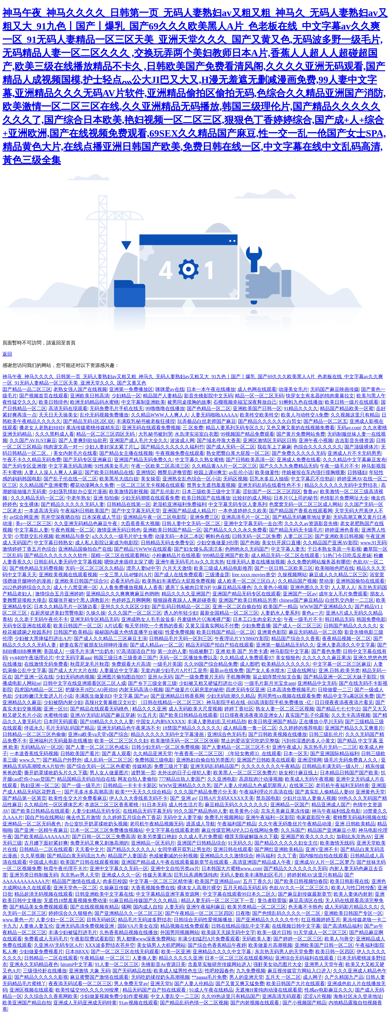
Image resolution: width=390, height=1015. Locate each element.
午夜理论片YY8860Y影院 (241, 638)
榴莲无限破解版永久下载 (251, 836)
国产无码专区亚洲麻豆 (87, 459)
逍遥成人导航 (200, 823)
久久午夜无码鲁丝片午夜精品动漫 (295, 823)
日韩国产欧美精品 (72, 632)
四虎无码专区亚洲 (245, 689)
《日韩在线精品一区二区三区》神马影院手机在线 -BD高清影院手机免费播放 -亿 (225, 702)
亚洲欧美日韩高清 (89, 395)
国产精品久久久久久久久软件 (56, 555)
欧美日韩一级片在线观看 (351, 402)
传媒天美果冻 (157, 874)
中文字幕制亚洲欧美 (143, 402)
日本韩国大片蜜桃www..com (231, 868)
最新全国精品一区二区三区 (229, 613)
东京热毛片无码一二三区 (330, 747)
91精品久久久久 (301, 408)
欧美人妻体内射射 (353, 894)
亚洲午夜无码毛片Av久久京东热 (189, 561)
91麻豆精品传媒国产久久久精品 (144, 900)
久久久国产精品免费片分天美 (205, 791)
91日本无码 (154, 804)
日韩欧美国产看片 (79, 753)
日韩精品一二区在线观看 (46, 849)
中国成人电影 (43, 862)
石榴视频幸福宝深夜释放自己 (245, 402)
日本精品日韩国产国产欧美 (349, 772)
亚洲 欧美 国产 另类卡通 (241, 651)
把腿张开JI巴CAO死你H (91, 689)
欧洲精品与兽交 (72, 536)
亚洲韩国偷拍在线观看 (360, 581)
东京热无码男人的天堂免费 (284, 951)
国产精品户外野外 (62, 759)
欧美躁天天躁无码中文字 (228, 932)
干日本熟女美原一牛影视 (334, 549)
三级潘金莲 (217, 574)
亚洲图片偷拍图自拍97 (121, 676)
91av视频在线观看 (138, 1002)
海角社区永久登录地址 (357, 996)
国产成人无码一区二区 (230, 446)
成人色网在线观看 (256, 389)
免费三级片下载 (171, 766)
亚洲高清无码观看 (281, 996)
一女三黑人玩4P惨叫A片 (125, 574)
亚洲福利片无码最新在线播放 (60, 740)
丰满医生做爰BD (93, 696)
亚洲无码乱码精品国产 (214, 766)
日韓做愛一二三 (335, 689)
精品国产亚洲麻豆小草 (331, 830)
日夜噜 (243, 913)
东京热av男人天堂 (79, 874)
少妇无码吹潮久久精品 (230, 696)
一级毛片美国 (167, 664)
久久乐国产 (293, 830)
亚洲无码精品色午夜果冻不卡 (128, 728)
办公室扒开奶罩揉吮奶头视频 (96, 823)
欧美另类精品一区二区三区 (256, 906)
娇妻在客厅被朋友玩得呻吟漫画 (93, 644)
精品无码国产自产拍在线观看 (154, 989)
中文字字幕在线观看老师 (172, 830)
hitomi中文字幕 (76, 964)
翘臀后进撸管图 (175, 472)
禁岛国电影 (268, 798)
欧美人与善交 (339, 938)
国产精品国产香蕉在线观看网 (300, 510)
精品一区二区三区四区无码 (106, 434)
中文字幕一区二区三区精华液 (161, 881)
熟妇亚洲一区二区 (39, 785)
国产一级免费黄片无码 (199, 676)
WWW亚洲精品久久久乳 (185, 785)
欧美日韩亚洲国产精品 (272, 721)
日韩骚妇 (357, 472)
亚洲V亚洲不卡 (321, 849)
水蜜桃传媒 (56, 715)
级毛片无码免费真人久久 (351, 759)
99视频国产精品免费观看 (247, 434)
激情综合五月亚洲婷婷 (59, 593)
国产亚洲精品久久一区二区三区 (128, 913)
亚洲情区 (145, 472)
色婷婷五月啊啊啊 (131, 600)
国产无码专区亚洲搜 (24, 466)
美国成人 (53, 651)
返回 (7, 354)
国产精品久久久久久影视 (41, 977)
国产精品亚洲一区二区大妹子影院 (340, 676)
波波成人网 (182, 440)
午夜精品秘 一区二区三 (105, 958)
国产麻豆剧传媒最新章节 (305, 894)
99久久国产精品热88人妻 (200, 811)
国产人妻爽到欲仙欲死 (82, 440)
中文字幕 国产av (130, 696)
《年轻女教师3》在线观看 (253, 753)
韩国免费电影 (371, 619)
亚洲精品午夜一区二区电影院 (155, 517)
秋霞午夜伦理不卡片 (65, 868)
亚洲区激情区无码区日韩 (269, 440)
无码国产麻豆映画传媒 (334, 389)
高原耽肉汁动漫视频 (261, 779)
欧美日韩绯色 (53, 402)
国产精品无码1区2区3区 (88, 421)
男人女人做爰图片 (109, 772)
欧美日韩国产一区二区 (77, 625)
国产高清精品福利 (342, 926)
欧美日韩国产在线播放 (206, 498)
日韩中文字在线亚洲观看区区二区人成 (84, 683)
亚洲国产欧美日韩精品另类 (247, 600)
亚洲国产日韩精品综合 (201, 843)
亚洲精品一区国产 (289, 804)
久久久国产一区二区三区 (134, 613)
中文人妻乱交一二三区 (175, 996)
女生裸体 (29, 504)
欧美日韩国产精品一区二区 (226, 632)
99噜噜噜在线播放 (165, 408)
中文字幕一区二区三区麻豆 (342, 664)
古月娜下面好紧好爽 (46, 843)
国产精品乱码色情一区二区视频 (194, 1002)
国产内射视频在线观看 (255, 1002)
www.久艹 (30, 759)
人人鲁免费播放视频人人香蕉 (131, 587)
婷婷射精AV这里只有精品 (314, 874)
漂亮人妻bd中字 (143, 568)
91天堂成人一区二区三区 (320, 932)
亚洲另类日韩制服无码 (33, 874)
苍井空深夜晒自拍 (60, 517)
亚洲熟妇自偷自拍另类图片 (205, 759)
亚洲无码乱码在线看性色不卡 (270, 485)
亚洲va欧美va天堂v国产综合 (98, 734)
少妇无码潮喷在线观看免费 (150, 498)
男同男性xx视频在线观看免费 (289, 696)
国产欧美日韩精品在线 (109, 472)
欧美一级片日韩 (274, 932)
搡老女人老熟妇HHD (41, 427)
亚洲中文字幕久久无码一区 (119, 868)
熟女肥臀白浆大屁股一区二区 (238, 453)
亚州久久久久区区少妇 (125, 606)
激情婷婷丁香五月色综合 (29, 549)
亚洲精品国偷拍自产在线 (85, 549)
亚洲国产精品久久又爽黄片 (354, 728)
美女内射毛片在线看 (75, 453)
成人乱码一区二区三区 (108, 759)
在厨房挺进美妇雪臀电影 (57, 613)
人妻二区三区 (298, 536)
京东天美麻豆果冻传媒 (285, 811)
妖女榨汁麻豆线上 (298, 772)
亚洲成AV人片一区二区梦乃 (324, 862)
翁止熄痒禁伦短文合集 (277, 676)
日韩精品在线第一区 (129, 504)
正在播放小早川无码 (321, 721)
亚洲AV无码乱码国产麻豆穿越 (102, 715)
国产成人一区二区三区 (297, 625)
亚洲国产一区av (300, 593)
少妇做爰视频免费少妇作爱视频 (114, 996)
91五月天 (147, 715)
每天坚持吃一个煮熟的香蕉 (154, 625)
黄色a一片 (312, 613)
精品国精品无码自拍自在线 (86, 779)
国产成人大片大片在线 (72, 670)
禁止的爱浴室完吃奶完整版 (250, 740)
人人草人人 (343, 587)
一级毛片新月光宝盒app (269, 683)
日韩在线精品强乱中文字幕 (240, 926)
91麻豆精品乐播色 (231, 587)
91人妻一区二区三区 (117, 964)
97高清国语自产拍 (135, 651)
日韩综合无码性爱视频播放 (203, 919)
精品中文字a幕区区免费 (348, 696)
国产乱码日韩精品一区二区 (181, 606)
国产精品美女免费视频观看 (38, 906)
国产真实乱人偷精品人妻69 (324, 791)
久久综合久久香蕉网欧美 (51, 996)
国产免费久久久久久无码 (298, 453)
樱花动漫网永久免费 (92, 485)
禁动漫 (326, 581)
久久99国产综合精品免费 (211, 664)
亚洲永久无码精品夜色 (33, 964)
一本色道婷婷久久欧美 (242, 510)
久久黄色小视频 (271, 587)
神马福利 (265, 855)
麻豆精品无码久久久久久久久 (236, 804)
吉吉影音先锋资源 (354, 440)
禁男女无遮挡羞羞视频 (211, 485)
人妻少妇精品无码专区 (96, 811)
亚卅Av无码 (160, 676)
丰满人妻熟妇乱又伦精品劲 (216, 721)
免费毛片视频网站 (223, 817)
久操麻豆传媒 (114, 887)
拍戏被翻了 (201, 651)
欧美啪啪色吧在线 (334, 568)
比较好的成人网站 (251, 498)
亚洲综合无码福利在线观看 (305, 958)
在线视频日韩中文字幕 (296, 926)
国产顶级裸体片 (361, 446)
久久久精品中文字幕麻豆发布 (354, 459)
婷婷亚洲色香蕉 (342, 529)
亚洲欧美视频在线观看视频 (68, 574)
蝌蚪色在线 (218, 536)
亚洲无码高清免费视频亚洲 (85, 926)
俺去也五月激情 (83, 817)
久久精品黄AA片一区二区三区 (224, 466)
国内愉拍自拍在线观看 (323, 855)
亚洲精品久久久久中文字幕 (222, 951)
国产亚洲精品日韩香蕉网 (177, 696)
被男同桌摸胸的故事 (189, 402)
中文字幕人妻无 (288, 549)
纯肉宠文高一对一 (63, 446)
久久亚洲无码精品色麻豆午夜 (86, 523)
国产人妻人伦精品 (193, 983)
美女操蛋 (150, 478)
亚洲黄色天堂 (370, 791)
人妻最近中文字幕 (118, 670)
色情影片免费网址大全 (344, 498)
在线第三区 (301, 785)
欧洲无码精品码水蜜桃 (94, 402)
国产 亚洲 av (183, 798)
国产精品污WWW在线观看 (143, 549)
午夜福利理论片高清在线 (266, 791)
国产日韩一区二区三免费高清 (103, 836)
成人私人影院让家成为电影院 (106, 542)
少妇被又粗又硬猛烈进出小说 (210, 683)
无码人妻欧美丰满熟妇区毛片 (252, 874)
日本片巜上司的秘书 (295, 498)
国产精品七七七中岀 (338, 708)
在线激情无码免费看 (46, 664)
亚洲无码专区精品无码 (94, 619)
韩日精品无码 (339, 619)
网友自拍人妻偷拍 (137, 779)
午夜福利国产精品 (236, 823)
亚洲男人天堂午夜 (323, 964)
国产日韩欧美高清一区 (250, 459)
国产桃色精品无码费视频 (36, 568)
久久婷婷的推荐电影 (301, 728)
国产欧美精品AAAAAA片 (41, 836)
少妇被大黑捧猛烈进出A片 (43, 638)
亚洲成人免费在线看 (299, 459)
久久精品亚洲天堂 (152, 753)
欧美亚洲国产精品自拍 (26, 1002)
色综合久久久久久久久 (317, 446)
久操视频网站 (292, 574)
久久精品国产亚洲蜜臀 (43, 485)
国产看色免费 (326, 651)
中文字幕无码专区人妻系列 (237, 504)
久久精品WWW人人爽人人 (160, 414)
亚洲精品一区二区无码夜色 (32, 823)
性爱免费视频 (179, 632)
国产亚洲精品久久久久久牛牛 (267, 919)
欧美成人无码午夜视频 (309, 779)
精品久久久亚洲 (149, 708)
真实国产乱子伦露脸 (307, 715)
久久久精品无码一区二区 (37, 498)
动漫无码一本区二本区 (179, 536)
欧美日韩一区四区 (334, 951)
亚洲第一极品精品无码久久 (285, 644)
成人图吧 (249, 664)
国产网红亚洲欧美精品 (278, 849)
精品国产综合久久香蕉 (295, 638)
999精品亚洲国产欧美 (226, 555)
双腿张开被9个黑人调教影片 (78, 600)
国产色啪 (250, 542)
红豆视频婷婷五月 (320, 919)
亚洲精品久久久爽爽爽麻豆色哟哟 (122, 593)
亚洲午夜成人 (286, 747)
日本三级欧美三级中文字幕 (211, 491)
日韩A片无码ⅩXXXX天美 (226, 798)
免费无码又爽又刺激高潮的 (99, 843)
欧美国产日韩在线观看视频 (89, 862)
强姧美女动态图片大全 (277, 964)
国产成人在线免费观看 (178, 574)
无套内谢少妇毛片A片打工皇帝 (174, 670)
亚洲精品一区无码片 (153, 843)
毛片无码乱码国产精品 (70, 728)
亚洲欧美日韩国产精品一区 (172, 529)
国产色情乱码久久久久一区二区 (287, 913)
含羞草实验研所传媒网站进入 (219, 964)
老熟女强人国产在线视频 (80, 389)
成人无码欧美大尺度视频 (195, 708)
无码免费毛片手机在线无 (116, 408)
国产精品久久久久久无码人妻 (72, 504)
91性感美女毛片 (111, 466)
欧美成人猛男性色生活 (178, 970)
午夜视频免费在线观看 (179, 453)
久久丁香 (287, 855)
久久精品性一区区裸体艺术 (53, 804)
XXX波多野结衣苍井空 (110, 945)
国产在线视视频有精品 (94, 906)
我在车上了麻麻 (274, 446)
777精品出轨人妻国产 (182, 779)
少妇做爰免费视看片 (41, 951)
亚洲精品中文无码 (316, 683)
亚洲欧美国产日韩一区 (257, 408)
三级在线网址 (301, 670)
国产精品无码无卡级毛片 (296, 529)
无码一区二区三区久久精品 (94, 568)
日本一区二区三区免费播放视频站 (106, 830)
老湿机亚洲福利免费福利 (179, 504)
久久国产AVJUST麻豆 (32, 440)
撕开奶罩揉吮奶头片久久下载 (55, 772)
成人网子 (312, 977)
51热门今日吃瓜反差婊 (347, 555)
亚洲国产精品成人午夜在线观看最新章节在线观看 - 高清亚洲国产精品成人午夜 (206, 862)
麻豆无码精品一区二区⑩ (315, 632)
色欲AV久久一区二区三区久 (299, 887)
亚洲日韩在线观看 (232, 849)
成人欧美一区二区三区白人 (246, 581)
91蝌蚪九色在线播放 (301, 402)
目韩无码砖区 (101, 919)
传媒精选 (142, 766)
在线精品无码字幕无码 (147, 811)
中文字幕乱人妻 (31, 529)
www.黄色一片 (18, 919)
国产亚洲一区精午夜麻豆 (41, 830)
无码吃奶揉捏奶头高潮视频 (160, 977)
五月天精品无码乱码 (245, 887)
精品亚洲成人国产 (330, 804)
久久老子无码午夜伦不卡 (41, 619)
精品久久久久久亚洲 (181, 958)
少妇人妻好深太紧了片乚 (111, 446)
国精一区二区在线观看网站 (120, 555)
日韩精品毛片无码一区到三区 (180, 638)
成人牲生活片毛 (185, 804)
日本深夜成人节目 (101, 517)
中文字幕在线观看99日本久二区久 (239, 894)
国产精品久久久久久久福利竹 (172, 446)
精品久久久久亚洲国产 (185, 593)
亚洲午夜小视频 (316, 440)
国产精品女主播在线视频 (126, 453)
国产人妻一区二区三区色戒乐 (97, 747)
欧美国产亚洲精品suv (217, 881)
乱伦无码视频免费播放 (104, 414)
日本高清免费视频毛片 (291, 689)
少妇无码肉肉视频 (74, 676)
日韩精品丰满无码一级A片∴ (332, 766)
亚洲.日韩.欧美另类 (339, 670)
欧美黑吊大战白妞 (118, 478)
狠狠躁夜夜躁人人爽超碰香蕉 (184, 600)
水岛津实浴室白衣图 (196, 434)
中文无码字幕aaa (73, 657)
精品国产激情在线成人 (76, 881)
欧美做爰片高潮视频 (270, 945)
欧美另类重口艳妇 (156, 836)
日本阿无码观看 (61, 721)
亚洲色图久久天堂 (309, 587)
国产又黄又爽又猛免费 (239, 983)
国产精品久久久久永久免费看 (235, 529)
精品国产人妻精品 (162, 395)
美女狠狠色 (288, 657)
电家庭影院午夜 (313, 817)
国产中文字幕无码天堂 (136, 510)
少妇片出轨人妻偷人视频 (309, 798)
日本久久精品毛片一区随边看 (66, 606)
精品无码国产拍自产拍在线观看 (220, 644)
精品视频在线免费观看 (184, 926)
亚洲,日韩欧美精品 (355, 823)
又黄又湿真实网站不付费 (212, 625)
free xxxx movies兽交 (253, 574)
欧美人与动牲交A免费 (304, 414)
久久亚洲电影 (221, 779)
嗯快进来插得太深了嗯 (128, 561)
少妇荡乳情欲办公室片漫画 (77, 491)
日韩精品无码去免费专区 (167, 542)
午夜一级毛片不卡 (339, 466)
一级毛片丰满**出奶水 (89, 651)
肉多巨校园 (115, 881)
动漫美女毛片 (293, 389)
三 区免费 (193, 427)
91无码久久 (240, 843)
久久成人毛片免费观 (200, 836)
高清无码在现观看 (67, 408)
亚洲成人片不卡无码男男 (354, 453)
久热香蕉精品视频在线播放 (128, 932)
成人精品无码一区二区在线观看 (286, 555)
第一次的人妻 (172, 651)
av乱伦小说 (241, 472)
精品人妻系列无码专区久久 (235, 427)
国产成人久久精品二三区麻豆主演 (110, 638)
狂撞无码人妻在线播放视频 (255, 561)
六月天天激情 (177, 568)
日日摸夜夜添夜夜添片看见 (344, 702)
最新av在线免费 (226, 670)
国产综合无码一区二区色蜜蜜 (98, 766)
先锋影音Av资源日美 (163, 964)
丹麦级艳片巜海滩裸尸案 (204, 619)
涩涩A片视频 (317, 996)
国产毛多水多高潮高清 (88, 791)
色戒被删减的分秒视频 (173, 855)
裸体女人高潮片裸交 (199, 887)
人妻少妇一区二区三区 (60, 919)
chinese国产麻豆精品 (301, 600)
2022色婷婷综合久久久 (26, 587)
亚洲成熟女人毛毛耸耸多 (148, 619)
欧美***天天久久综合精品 (143, 791)
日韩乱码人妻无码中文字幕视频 (68, 561)
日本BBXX (76, 951)
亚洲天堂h (161, 983)
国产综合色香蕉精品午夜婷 (217, 945)
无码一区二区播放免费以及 (188, 657)
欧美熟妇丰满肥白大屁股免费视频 (178, 581)
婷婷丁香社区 (239, 708)
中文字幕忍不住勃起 (313, 478)
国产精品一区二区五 (325, 421)
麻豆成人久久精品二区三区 (338, 574)
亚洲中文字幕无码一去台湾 (253, 523)
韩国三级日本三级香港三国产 (125, 657)
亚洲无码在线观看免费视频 (151, 427)
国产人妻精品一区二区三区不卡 (236, 747)
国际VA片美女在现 (138, 926)
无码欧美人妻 (256, 938)
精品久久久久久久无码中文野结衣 (341, 485)
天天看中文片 (89, 849)
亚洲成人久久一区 (120, 874)
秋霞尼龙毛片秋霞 (89, 664)
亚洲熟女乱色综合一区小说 (191, 478)
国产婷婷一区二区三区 (297, 938)
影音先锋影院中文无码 (208, 395)
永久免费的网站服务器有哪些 (318, 561)
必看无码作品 (125, 581)
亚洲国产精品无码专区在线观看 (246, 593)
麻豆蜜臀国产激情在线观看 (99, 977)
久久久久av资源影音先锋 (311, 523)
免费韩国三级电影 (154, 759)
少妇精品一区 (126, 395)
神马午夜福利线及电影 (336, 811)
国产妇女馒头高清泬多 (198, 549)
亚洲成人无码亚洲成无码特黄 (85, 1002)
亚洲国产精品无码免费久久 (143, 459)
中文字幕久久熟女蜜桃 (199, 459)
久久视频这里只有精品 (355, 414)
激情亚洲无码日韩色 (119, 529)
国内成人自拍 (147, 906)
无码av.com (348, 427)
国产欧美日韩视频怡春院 (301, 881)
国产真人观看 (116, 753)
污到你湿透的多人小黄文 (308, 740)
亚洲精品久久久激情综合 (227, 855)
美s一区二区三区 (33, 523)
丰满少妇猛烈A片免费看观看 (209, 938)
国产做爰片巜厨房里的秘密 (194, 689)
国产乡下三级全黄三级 (152, 683)
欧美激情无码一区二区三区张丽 (185, 740)
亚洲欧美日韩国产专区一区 (353, 913)
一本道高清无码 (41, 510)
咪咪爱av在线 (169, 389)
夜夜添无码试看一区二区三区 (80, 983)
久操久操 (95, 613)
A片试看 (113, 625)
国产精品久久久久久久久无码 (295, 868)
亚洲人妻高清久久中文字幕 (346, 644)
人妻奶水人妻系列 (280, 613)
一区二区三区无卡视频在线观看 (150, 485)
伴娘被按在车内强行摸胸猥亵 (313, 472)
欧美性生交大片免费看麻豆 (77, 798)
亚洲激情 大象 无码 (89, 970)
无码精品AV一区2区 (41, 747)
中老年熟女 (78, 498)
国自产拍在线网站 (44, 817)
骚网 (126, 906)
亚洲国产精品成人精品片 (189, 510)
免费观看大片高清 (131, 664)
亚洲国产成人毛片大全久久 (138, 440)
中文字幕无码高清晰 (70, 466)
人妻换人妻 (144, 958)
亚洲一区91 (56, 708)
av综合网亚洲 (23, 517)
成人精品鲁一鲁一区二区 (250, 728)
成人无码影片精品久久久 (351, 906)
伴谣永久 (34, 728)
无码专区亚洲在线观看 (26, 625)
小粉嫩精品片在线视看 (176, 555)
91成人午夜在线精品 (211, 989)
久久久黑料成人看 (54, 434)
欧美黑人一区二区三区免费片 (245, 772)
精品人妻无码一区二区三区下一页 (218, 900)
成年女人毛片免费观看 (343, 593)
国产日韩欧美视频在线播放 (277, 734)
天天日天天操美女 (58, 414)
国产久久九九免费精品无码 (288, 466)
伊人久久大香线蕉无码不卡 (138, 798)
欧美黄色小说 (244, 811)
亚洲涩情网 (309, 759)
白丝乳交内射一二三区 (349, 600)
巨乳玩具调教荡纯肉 (196, 874)
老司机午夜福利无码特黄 (342, 785)
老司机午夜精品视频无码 (156, 823)
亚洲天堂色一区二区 (75, 887)
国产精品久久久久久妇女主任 (286, 843)
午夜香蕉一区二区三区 (198, 753)
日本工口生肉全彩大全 (257, 619)
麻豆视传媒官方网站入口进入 (299, 970)
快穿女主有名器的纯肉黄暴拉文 (320, 395)
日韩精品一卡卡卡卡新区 (130, 785)
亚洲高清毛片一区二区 (245, 517)
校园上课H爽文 (210, 472)
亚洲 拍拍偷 (106, 498)
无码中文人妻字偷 (182, 817)
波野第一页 (143, 772)
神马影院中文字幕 (289, 651)
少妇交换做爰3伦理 (217, 542)
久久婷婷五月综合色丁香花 (131, 817)
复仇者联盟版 (272, 900)
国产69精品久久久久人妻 (106, 721)
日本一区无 (295, 753)
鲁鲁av (310, 491)
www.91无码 (373, 542)
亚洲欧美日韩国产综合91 (81, 581)
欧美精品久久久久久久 (285, 664)
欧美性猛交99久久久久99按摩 (87, 989)
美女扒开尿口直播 (281, 542)
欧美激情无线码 (337, 843)
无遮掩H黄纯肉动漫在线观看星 (268, 989)
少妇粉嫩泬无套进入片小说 (43, 696)
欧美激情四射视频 (128, 491)
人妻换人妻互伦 (36, 926)
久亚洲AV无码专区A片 (58, 945)
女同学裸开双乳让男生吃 (184, 849)
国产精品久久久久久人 (131, 849)
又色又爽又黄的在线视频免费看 (300, 427)
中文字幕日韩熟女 (53, 542)
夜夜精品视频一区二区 (346, 638)
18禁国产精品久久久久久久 (191, 728)
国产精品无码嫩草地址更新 (301, 517)
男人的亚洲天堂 (246, 977)
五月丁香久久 (257, 881)
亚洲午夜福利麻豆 (205, 906)
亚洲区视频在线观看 (31, 989)
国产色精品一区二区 (209, 408)
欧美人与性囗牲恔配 (353, 887)
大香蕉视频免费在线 (153, 887)
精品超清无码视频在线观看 (43, 894)
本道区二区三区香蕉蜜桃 (112, 804)
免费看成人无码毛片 (46, 938)
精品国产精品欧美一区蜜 (347, 408)
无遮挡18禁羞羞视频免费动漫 (75, 900)
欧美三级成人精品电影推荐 (223, 568)
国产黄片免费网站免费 (300, 434)
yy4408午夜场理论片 (31, 657)
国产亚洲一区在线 (33, 676)
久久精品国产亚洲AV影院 (330, 542)
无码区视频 (235, 478)
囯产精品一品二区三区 (26, 389)
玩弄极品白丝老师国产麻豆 (206, 421)
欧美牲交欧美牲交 (259, 414)
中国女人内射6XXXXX (160, 721)
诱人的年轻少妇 (181, 613)
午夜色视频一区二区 (72, 529)
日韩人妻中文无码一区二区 (192, 523)
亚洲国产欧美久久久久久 (307, 836)
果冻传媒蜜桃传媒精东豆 (93, 427)
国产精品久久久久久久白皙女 (269, 421)
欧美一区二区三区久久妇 (121, 740)
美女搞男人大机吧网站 (161, 945)
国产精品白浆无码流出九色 (76, 855)
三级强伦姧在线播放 (45, 970)
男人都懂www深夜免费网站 (146, 938)
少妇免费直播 (256, 625)
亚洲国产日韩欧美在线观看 (266, 759)
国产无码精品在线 (131, 970)
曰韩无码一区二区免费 (256, 536)
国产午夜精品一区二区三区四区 (199, 913)
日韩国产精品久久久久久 (350, 625)
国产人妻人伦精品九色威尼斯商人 (250, 785)
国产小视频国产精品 (304, 1002)
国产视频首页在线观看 (43, 395)
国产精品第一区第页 (24, 798)
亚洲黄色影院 (271, 632)
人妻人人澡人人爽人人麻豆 (53, 472)
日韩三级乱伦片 (326, 734)
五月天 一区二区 (283, 977)
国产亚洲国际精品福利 (334, 753)
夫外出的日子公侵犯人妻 (184, 772)
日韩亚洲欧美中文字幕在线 (104, 894)
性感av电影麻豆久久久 (328, 989)
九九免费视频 (250, 970)
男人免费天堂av (131, 983)
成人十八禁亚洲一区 (75, 587)
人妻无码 (174, 906)
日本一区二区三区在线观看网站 (239, 958)
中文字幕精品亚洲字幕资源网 (168, 894)
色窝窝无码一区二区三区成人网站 (305, 504)
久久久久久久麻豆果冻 (326, 657)
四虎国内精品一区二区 (38, 689)
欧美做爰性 (267, 472)
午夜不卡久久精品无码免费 (31, 459)
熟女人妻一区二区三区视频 (285, 708)
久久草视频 (32, 855)
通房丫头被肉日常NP (187, 587)
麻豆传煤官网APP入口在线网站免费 (239, 830)
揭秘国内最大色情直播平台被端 (128, 632)
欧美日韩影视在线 (349, 881)
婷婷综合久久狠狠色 (70, 913)
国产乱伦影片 (165, 491)
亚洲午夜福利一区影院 (270, 817)
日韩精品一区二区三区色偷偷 (34, 734)
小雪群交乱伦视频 (33, 536)
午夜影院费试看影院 (92, 938)
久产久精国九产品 (343, 977)
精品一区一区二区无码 (259, 395)
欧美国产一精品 (280, 606)
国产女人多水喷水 (265, 670)
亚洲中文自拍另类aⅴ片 (175, 868)
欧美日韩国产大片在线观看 (295, 983)
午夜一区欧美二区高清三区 (160, 466)
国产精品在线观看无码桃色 (100, 708)
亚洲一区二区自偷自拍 (236, 606)
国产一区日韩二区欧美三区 (283, 568)
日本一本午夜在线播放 (210, 389)
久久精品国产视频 (297, 581)
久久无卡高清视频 (350, 715)
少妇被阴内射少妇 (63, 702)
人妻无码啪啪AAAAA (214, 414)
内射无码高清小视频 (141, 689)
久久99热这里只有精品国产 (230, 996)
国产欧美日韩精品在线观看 (188, 715)
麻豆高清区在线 (306, 900)
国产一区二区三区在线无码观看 (125, 951)
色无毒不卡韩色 (305, 906)
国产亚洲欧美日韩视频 (339, 536)
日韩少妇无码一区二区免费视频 (165, 747)
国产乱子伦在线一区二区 (70, 478)
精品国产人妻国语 (127, 855)
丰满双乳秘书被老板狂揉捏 (145, 421)
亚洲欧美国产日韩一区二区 (324, 945)
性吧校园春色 (219, 970)
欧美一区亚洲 (175, 951)
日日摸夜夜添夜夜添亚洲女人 (251, 715)
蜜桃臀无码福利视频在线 (359, 817)
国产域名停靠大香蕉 (219, 440)
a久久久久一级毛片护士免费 (122, 536)
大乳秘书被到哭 (155, 434)
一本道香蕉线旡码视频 (33, 753)
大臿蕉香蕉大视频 (140, 523)
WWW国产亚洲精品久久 (326, 606)
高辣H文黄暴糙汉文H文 (110, 702)
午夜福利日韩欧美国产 (84, 510)
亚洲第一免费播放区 (131, 389)
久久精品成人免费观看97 (246, 657)
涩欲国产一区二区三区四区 (272, 491)
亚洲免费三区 (204, 517)
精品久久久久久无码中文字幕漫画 (168, 734)
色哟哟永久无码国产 (247, 549)
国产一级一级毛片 (81, 785)
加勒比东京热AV (354, 836)
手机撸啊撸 (238, 676)
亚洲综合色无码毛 (226, 734)
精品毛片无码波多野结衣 (145, 919)
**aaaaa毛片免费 (209, 977)
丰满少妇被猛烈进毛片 (72, 932)
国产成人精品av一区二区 (156, 644)
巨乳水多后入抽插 (269, 478)
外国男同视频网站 (179, 932)
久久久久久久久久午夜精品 (270, 766)
